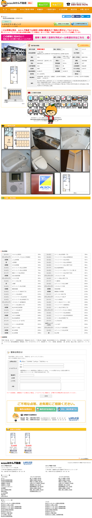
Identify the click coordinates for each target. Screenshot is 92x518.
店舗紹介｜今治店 (5, 485)
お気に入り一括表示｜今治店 (66, 483)
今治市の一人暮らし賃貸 (51, 505)
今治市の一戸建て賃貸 (50, 513)
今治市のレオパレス (50, 511)
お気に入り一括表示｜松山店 (37, 483)
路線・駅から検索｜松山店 (36, 489)
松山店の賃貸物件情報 (8, 18)
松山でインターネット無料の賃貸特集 (10, 503)
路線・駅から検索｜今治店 (65, 489)
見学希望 (29, 361)
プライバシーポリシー (6, 486)
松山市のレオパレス (6, 511)
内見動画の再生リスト (35, 491)
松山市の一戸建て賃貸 (6, 513)
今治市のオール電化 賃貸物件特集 (54, 514)
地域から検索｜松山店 (35, 488)
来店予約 (3, 494)
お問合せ (23, 361)
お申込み (35, 361)
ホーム (4, 16)
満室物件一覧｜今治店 (64, 485)
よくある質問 (4, 493)
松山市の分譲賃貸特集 (6, 516)
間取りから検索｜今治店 (65, 481)
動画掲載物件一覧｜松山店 (36, 486)
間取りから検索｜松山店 (36, 481)
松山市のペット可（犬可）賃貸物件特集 (11, 506)
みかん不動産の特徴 (6, 489)
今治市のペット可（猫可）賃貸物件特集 (55, 508)
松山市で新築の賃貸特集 (7, 509)
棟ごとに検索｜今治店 (64, 478)
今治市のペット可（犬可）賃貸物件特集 (55, 506)
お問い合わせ (4, 496)
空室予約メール (43, 361)
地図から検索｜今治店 (64, 480)
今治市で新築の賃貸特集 (51, 509)
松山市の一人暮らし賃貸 (7, 505)
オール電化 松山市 (6, 514)
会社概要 (3, 488)
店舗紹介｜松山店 (5, 483)
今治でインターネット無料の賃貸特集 (54, 503)
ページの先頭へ (85, 458)
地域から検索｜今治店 (64, 488)
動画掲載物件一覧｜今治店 (65, 486)
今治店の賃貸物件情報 (6, 481)
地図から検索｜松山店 (35, 480)
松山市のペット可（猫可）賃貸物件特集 (11, 508)
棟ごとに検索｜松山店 (35, 478)
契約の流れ (4, 491)
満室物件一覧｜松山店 (35, 485)
